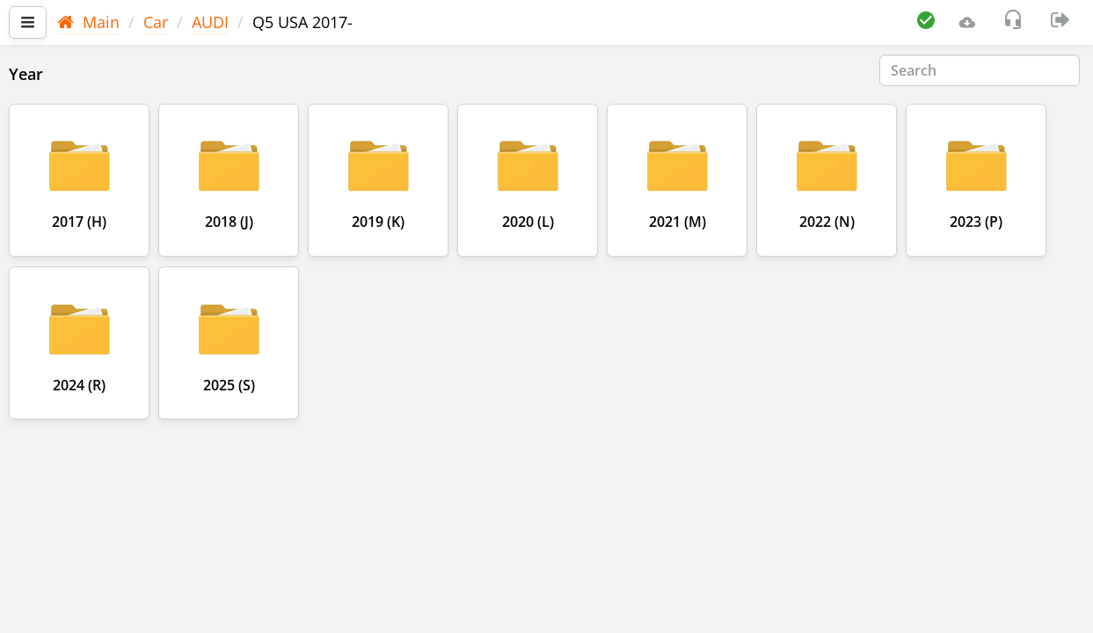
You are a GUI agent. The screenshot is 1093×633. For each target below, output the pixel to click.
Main (88, 22)
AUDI (210, 22)
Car (155, 22)
